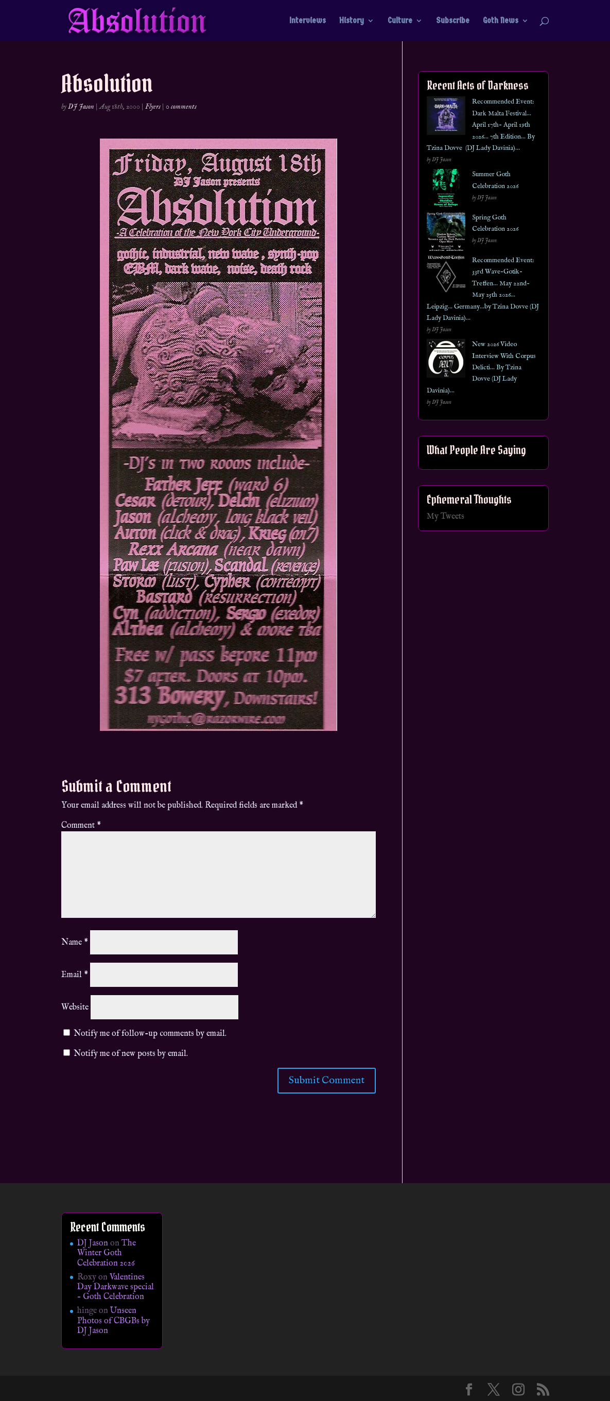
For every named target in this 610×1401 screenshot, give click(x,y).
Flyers (153, 106)
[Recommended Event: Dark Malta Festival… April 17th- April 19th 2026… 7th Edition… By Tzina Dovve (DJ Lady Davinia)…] (446, 117)
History (351, 21)
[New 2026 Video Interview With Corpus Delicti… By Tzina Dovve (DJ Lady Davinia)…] (446, 360)
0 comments (181, 106)
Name (74, 942)
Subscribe (452, 21)
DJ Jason (81, 106)
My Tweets (445, 516)
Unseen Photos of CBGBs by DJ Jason (113, 1321)
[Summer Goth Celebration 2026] (446, 190)
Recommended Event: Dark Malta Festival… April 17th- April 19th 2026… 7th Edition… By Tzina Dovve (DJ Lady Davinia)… (481, 124)
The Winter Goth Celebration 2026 (106, 1253)
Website (75, 1007)
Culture (400, 21)
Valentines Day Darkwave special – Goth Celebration (115, 1287)
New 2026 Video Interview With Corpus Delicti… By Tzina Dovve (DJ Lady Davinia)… (481, 367)
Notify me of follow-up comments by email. (150, 1034)
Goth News (500, 21)
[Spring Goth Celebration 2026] (446, 233)
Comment (81, 826)
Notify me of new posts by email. (131, 1054)
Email (74, 975)
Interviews (307, 21)
